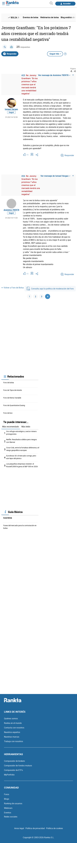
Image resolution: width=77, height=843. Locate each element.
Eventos (7, 812)
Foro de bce (7, 413)
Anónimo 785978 (11, 209)
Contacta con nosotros (14, 727)
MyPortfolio (9, 774)
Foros (6, 794)
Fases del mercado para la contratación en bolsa (19, 526)
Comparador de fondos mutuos (18, 765)
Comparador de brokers (14, 761)
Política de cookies (54, 828)
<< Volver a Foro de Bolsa (12, 287)
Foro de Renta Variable (12, 398)
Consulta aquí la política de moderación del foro (50, 288)
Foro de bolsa (8, 382)
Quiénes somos (11, 718)
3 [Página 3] (41, 296)
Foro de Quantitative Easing (14, 405)
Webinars (8, 808)
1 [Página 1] (29, 296)
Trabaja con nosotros (13, 741)
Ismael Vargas (11, 109)
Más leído (25, 426)
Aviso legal (19, 828)
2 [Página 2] (35, 296)
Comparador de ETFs (13, 770)
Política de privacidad (35, 828)
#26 (23, 176)
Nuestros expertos (12, 732)
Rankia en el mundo (13, 723)
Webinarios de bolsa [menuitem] (49, 17)
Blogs (6, 798)
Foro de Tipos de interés (12, 390)
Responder (10, 53)
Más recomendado (10, 426)
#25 (23, 75)
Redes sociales (10, 816)
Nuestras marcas (11, 736)
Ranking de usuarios (13, 803)
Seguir (11, 112)
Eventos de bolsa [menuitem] (30, 17)
